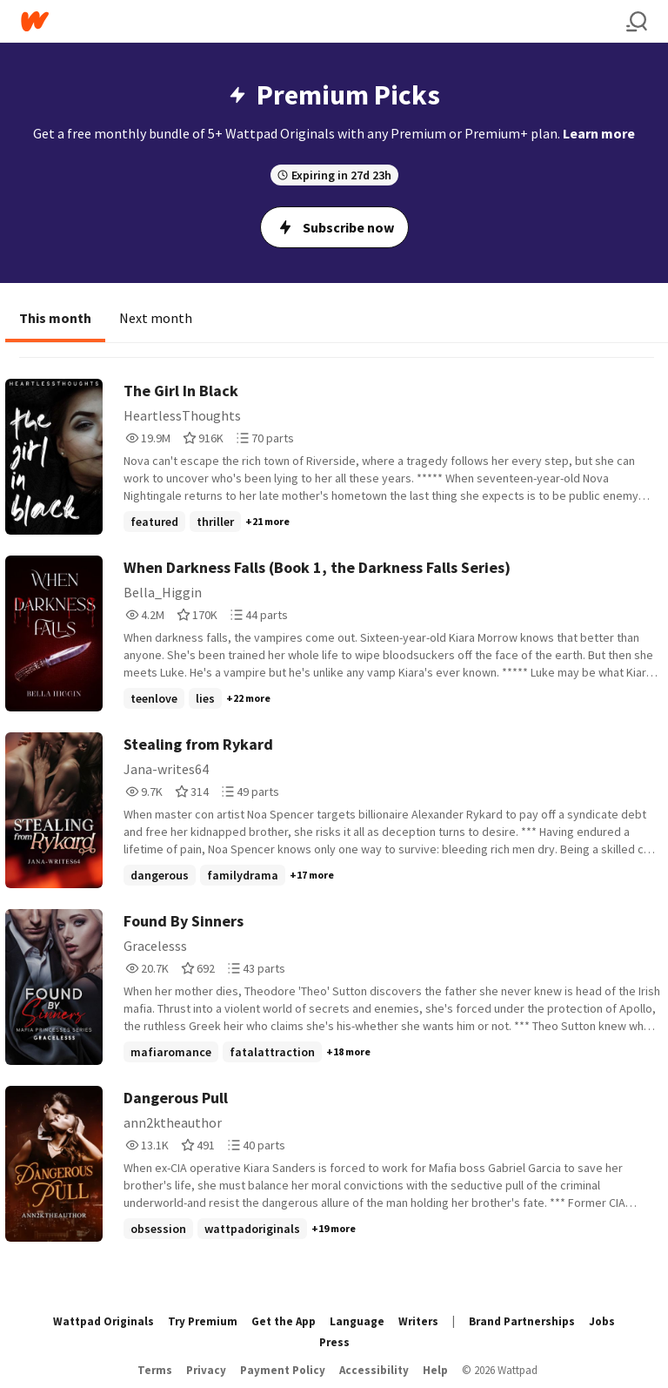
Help (435, 1370)
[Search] (636, 21)
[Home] (323, 21)
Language (357, 1321)
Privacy (206, 1370)
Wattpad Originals (103, 1321)
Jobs (602, 1321)
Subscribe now (334, 227)
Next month (155, 318)
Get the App (283, 1321)
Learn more (599, 133)
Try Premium (202, 1321)
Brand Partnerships (522, 1321)
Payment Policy (282, 1370)
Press (334, 1342)
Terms (154, 1370)
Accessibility (374, 1370)
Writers (418, 1321)
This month (55, 318)
